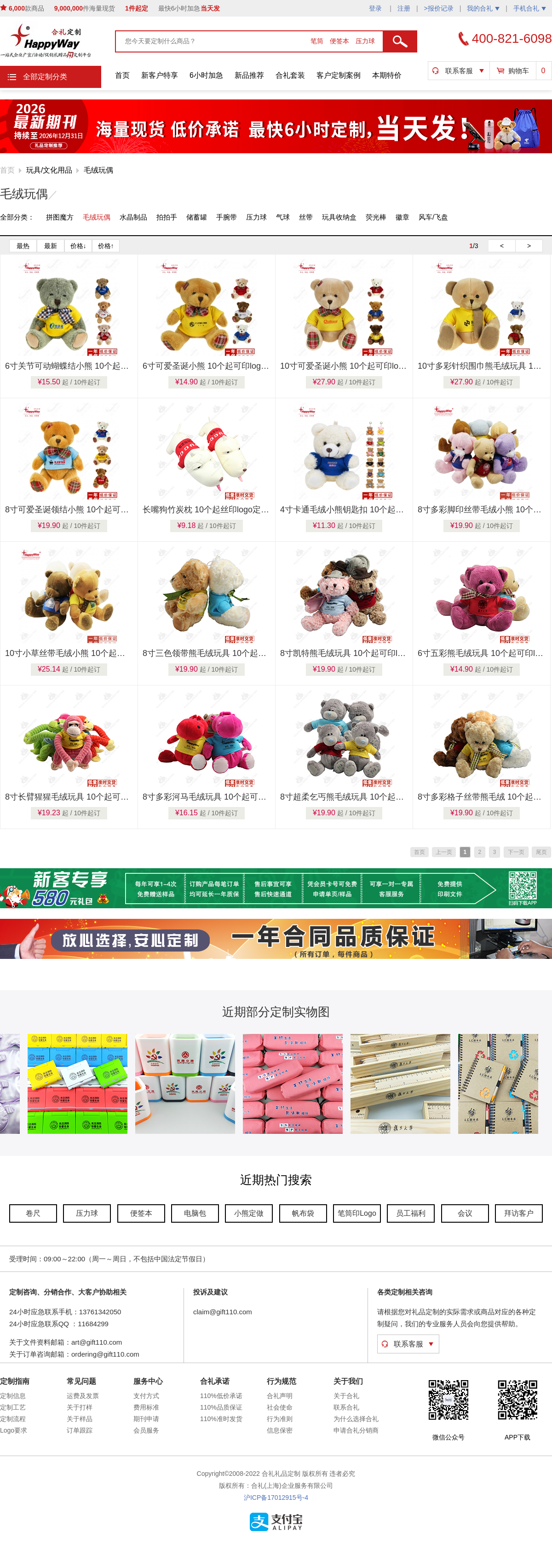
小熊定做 (249, 1213)
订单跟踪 (79, 1430)
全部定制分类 (45, 77)
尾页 (541, 852)
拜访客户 (519, 1213)
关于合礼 (346, 1395)
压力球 (365, 41)
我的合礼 (483, 8)
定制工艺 (13, 1407)
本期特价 (387, 75)
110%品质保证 (221, 1407)
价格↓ (78, 246)
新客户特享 (159, 75)
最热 (23, 246)
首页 (122, 75)
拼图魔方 (60, 217)
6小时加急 (206, 75)
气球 (283, 217)
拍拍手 (166, 217)
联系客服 (459, 71)
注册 (403, 8)
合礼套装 (290, 75)
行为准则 (280, 1418)
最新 (50, 246)
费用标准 (146, 1407)
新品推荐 (249, 75)
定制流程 (13, 1418)
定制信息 (13, 1395)
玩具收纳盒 (339, 217)
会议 (465, 1213)
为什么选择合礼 (356, 1418)
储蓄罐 (196, 217)
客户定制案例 (338, 75)
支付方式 (146, 1395)
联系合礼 (346, 1407)
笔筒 (317, 41)
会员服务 (146, 1430)
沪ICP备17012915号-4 (276, 1497)
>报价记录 (439, 8)
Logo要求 (13, 1430)
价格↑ (106, 246)
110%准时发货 (221, 1418)
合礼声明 (280, 1395)
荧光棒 (376, 217)
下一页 (516, 852)
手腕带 (226, 217)
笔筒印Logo (357, 1213)
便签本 (340, 41)
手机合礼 (529, 8)
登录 (376, 8)
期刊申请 (146, 1418)
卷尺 (33, 1213)
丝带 (306, 217)
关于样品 (79, 1418)
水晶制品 (133, 217)
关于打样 (79, 1407)
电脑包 (195, 1213)
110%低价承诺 (221, 1395)
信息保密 (280, 1430)
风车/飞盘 (433, 217)
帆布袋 (303, 1213)
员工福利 (411, 1213)
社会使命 (280, 1407)
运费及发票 (83, 1395)
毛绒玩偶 (98, 170)
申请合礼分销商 (356, 1430)
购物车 (518, 71)
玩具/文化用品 (49, 170)
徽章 (402, 217)
